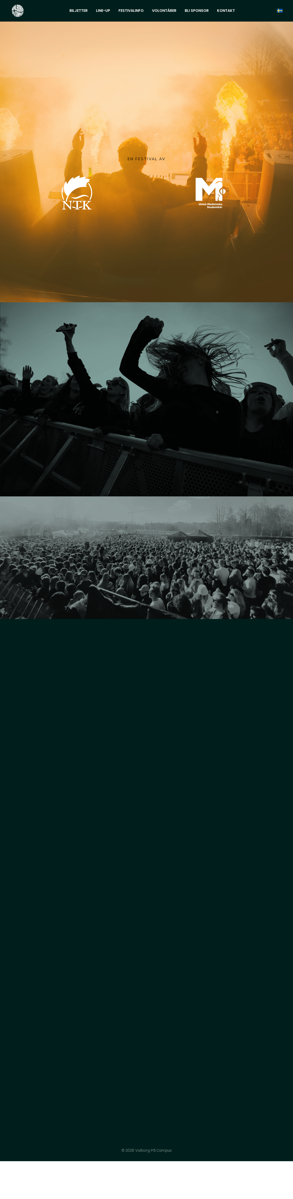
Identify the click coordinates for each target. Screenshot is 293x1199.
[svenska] (280, 10)
